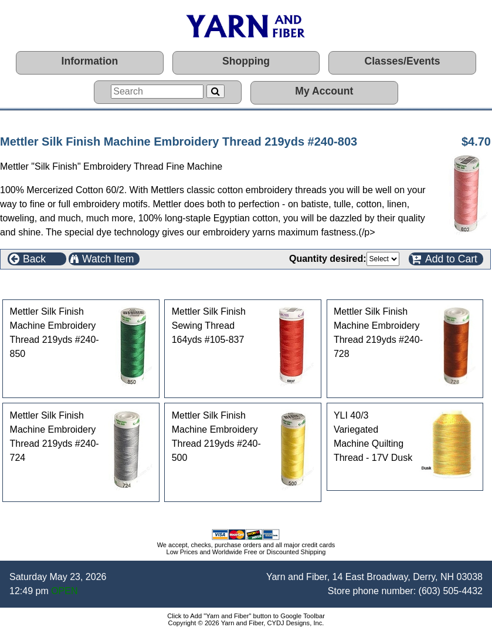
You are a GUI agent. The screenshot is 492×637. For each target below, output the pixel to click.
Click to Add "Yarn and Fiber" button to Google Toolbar (246, 615)
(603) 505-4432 (451, 591)
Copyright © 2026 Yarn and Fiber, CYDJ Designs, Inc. (246, 622)
